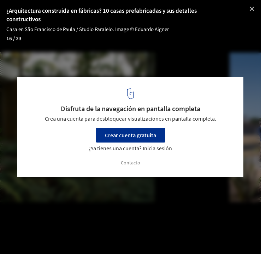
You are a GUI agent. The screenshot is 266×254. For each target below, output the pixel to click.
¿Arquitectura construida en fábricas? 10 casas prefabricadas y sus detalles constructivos (101, 15)
